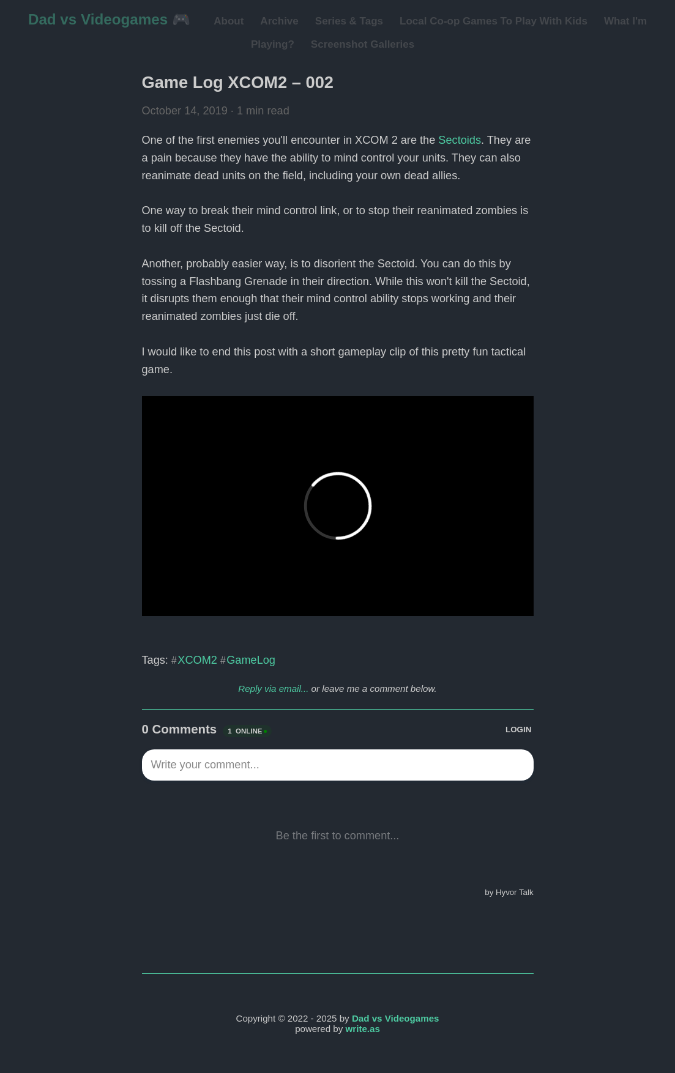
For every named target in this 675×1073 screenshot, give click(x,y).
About (229, 21)
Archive (279, 21)
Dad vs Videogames (395, 1018)
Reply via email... (273, 688)
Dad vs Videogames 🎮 (109, 19)
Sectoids (459, 140)
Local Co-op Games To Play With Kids (493, 21)
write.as (363, 1028)
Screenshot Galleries (362, 44)
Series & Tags (349, 21)
